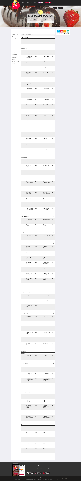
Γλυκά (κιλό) (14, 38)
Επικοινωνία (50, 479)
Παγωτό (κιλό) (14, 57)
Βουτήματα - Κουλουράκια (14, 52)
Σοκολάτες (13, 47)
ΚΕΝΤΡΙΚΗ (27, 2)
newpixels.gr (40, 479)
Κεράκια (13, 63)
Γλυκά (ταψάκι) (14, 40)
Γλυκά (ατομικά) (14, 36)
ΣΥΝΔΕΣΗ (48, 2)
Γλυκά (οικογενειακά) (15, 42)
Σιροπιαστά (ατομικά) (25, 216)
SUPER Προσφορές (15, 34)
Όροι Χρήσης (44, 479)
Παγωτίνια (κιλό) (14, 59)
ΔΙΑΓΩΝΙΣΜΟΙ (33, 2)
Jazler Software (30, 479)
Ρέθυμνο (16, 27)
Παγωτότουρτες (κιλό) (15, 61)
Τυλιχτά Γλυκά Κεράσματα (14, 55)
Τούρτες (13, 49)
